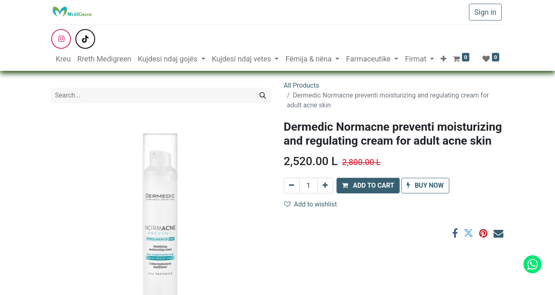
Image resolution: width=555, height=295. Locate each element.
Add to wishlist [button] (310, 204)
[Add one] (325, 185)
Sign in (485, 12)
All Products (301, 85)
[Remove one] (292, 185)
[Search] (262, 95)
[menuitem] (63, 59)
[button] (443, 59)
